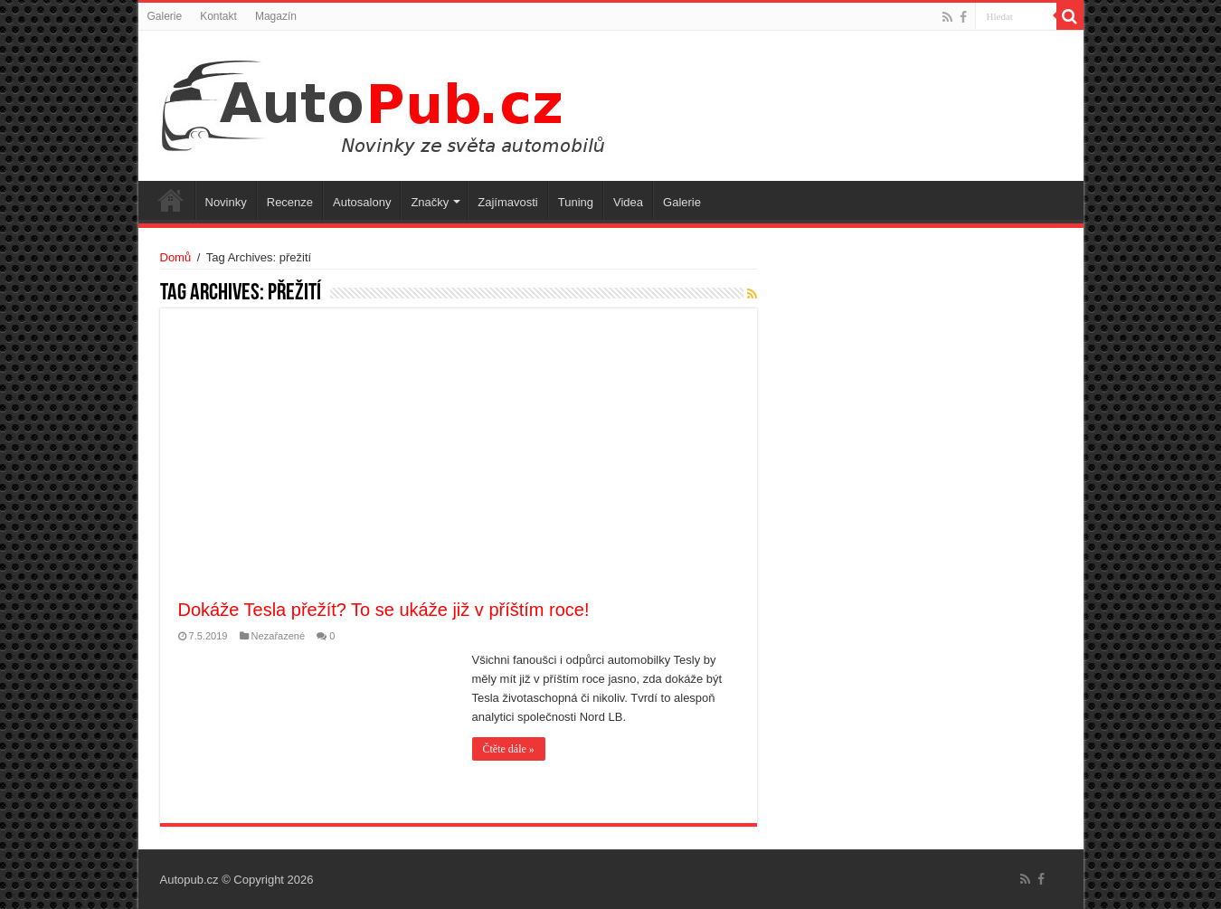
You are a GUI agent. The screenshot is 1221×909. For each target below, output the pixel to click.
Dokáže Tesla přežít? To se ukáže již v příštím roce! (384, 610)
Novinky (226, 202)
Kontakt (218, 16)
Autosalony (362, 202)
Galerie (165, 16)
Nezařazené (278, 635)
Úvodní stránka (170, 200)
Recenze (290, 202)
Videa (628, 202)
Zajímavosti (507, 202)
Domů (176, 257)
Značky (430, 202)
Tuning (575, 202)
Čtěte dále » (509, 749)
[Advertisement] (458, 462)
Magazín (276, 16)
